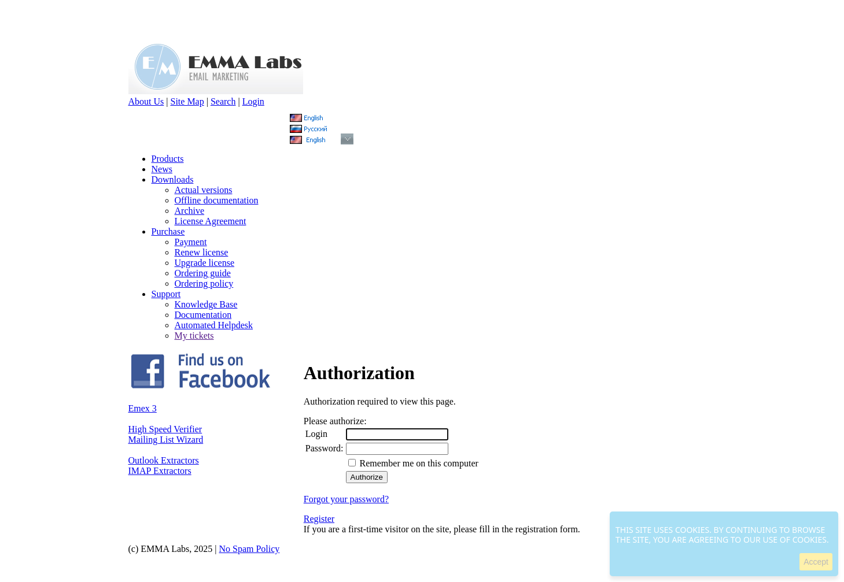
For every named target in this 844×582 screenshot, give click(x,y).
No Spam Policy (249, 549)
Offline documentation (217, 200)
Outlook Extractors (163, 460)
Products (168, 159)
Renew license (201, 252)
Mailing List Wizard (166, 439)
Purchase (168, 231)
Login (253, 101)
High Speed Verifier (165, 429)
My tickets (194, 335)
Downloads (173, 179)
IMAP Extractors (159, 471)
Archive (190, 211)
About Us (146, 101)
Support (166, 294)
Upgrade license (205, 263)
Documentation (203, 315)
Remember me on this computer (417, 463)
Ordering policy (204, 283)
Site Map (187, 101)
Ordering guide (203, 273)
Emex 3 (142, 408)
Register (319, 519)
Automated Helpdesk (214, 325)
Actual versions (204, 190)
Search (223, 101)
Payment (191, 242)
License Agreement (210, 221)
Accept (816, 561)
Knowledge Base (206, 304)
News (162, 169)
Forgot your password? (346, 499)
